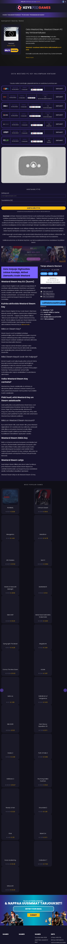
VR (55, 260)
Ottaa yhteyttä (56, 924)
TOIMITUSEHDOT (56, 934)
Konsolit (19, 15)
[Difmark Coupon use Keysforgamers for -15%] (33, 247)
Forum (32, 15)
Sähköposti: (5, 193)
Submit (33, 901)
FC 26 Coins (26, 15)
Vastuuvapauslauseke (58, 929)
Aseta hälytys (33, 208)
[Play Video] (33, 164)
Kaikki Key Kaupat (39, 15)
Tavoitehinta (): (7, 200)
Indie (50, 260)
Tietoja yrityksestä (57, 926)
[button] (1, 676)
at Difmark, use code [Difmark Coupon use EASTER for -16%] (30, 1)
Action (44, 260)
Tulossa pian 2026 (41, 924)
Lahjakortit (12, 15)
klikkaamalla (25, 311)
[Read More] (45, 57)
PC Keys (5, 15)
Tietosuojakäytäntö (58, 931)
